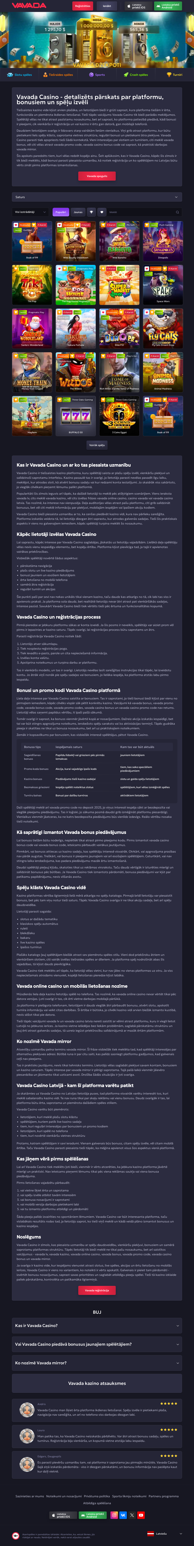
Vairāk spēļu (97, 445)
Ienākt (107, 6)
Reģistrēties (82, 6)
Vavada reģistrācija (97, 1290)
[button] (4, 40)
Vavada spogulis (97, 176)
